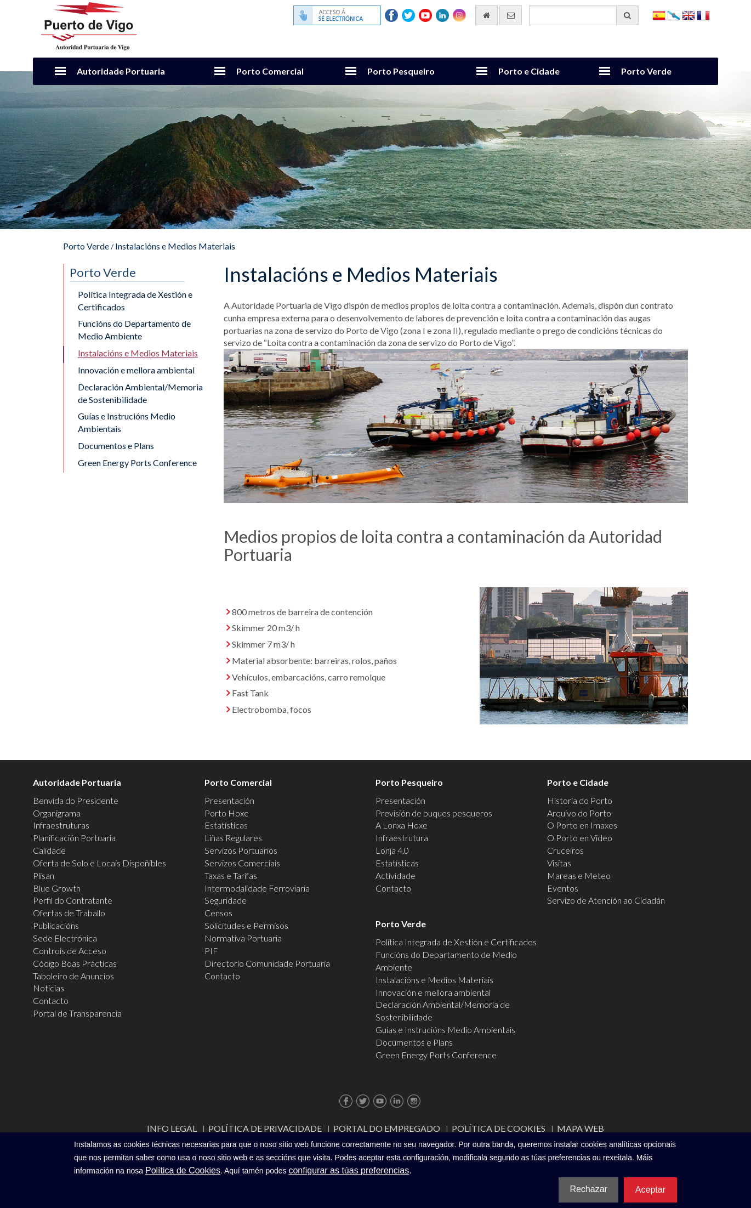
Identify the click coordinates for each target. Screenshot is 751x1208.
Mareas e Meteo (579, 875)
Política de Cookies (498, 1128)
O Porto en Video (579, 837)
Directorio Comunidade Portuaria (267, 963)
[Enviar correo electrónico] (510, 15)
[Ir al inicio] (486, 15)
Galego (673, 14)
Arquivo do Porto (579, 813)
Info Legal (172, 1128)
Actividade (396, 875)
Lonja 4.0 (392, 850)
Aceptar (650, 1189)
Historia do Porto (579, 800)
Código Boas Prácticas (75, 963)
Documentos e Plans (116, 445)
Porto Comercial (270, 71)
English (688, 14)
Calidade (49, 850)
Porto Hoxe (226, 813)
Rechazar (588, 1189)
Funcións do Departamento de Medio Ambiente (134, 329)
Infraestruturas (61, 825)
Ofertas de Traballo (69, 913)
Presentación (229, 800)
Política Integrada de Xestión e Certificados (135, 300)
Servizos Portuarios (240, 850)
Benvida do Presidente (75, 800)
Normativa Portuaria (243, 938)
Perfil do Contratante (72, 900)
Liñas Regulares (233, 837)
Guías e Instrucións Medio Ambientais (126, 422)
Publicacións (56, 925)
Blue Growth (57, 888)
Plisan (43, 875)
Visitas (559, 863)
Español (658, 14)
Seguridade (225, 900)
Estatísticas (226, 825)
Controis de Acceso (69, 950)
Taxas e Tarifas (230, 875)
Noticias (48, 988)
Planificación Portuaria (74, 837)
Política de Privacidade (265, 1128)
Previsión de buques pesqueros (434, 813)
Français (703, 14)
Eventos (562, 888)
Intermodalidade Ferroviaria (257, 888)
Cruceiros (565, 850)
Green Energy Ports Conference (137, 462)
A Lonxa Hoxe (402, 825)
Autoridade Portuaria (121, 71)
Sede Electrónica (65, 938)
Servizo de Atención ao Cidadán (606, 900)
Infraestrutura (402, 837)
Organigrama (57, 813)
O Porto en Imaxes (582, 825)
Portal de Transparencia (77, 1013)
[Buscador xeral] (584, 15)
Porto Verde (646, 71)
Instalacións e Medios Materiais (175, 246)
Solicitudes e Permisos (246, 925)
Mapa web (580, 1128)
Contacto (51, 1000)
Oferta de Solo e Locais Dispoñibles (99, 863)
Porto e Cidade (529, 71)
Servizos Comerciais (242, 863)
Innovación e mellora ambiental (136, 370)
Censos (218, 913)
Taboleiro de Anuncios (73, 976)
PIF (211, 950)
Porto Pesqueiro (401, 71)
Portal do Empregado (386, 1128)
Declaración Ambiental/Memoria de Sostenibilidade (140, 393)
